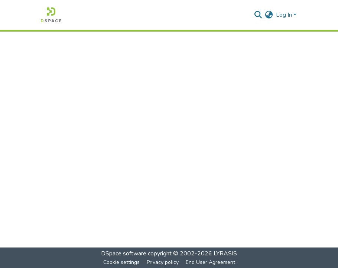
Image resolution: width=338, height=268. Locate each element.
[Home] (51, 14)
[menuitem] (269, 14)
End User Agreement (210, 262)
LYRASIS (225, 253)
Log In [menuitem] (284, 15)
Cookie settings (121, 262)
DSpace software (123, 253)
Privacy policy (163, 262)
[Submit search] (258, 14)
